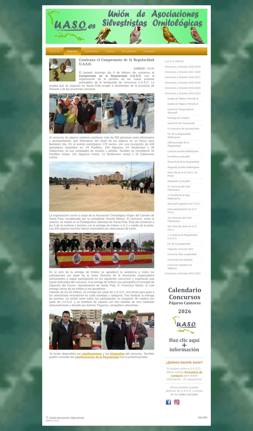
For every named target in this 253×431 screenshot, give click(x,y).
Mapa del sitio (77, 417)
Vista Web (202, 417)
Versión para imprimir (58, 417)
